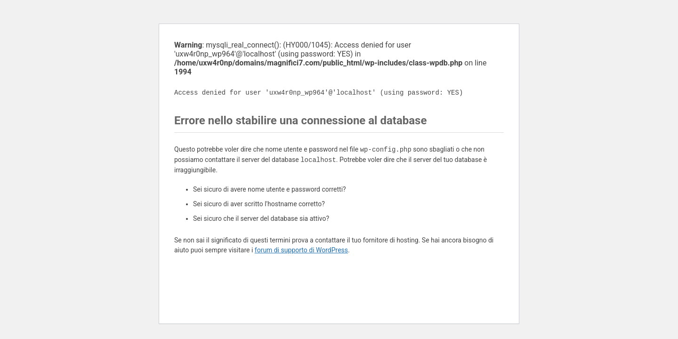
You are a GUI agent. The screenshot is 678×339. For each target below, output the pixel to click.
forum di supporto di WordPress (301, 250)
